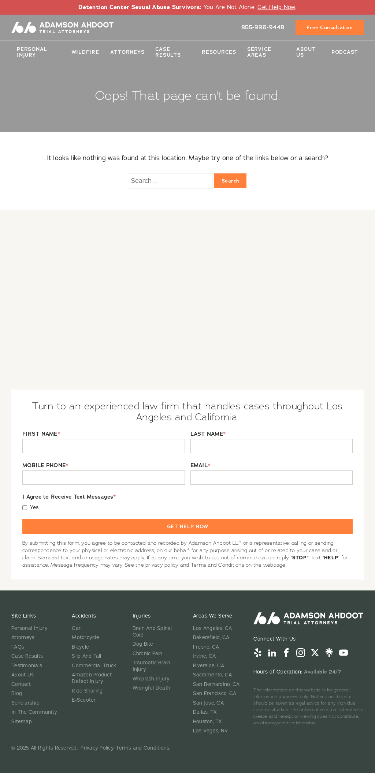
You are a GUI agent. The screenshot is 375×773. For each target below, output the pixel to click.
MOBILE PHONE (45, 465)
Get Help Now (276, 7)
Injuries (142, 615)
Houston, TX (207, 721)
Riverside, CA (208, 665)
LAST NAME (208, 434)
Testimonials (26, 665)
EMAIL (200, 465)
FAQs (17, 646)
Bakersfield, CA (211, 637)
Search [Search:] (230, 180)
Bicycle (80, 646)
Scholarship (25, 702)
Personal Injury (32, 52)
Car (76, 628)
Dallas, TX (205, 712)
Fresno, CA (206, 646)
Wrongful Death (152, 687)
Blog (16, 693)
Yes (34, 507)
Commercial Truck (94, 665)
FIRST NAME (41, 434)
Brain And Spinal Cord (152, 631)
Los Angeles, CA (212, 628)
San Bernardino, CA (216, 684)
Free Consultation (330, 27)
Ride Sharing (87, 690)
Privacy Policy (97, 747)
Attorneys (127, 52)
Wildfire (85, 52)
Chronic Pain (148, 653)
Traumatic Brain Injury (152, 666)
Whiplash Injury (151, 678)
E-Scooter (84, 700)
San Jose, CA (208, 702)
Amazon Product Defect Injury (92, 678)
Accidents (84, 615)
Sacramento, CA (212, 674)
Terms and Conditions (142, 747)
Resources (219, 52)
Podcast (344, 52)
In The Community (34, 712)
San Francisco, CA (214, 693)
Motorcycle (85, 637)
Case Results (168, 52)
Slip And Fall (86, 656)
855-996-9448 (263, 27)
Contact (21, 684)
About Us (306, 52)
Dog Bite (143, 644)
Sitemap (21, 721)
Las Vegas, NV (210, 730)
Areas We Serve (213, 615)
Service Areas (259, 52)
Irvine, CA (204, 656)
